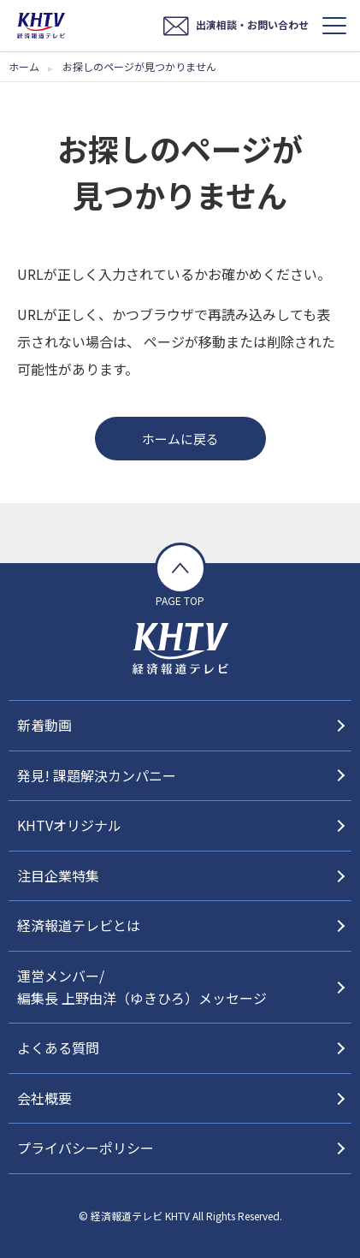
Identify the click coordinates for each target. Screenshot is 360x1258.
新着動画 (44, 725)
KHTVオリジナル (69, 825)
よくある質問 (58, 1047)
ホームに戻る (180, 439)
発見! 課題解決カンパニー (96, 775)
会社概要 (44, 1098)
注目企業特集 (58, 875)
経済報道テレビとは (78, 925)
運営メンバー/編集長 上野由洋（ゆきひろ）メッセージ (142, 986)
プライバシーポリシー (85, 1147)
